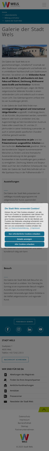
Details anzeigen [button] (24, 239)
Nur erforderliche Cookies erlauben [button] (24, 234)
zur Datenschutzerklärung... (19, 228)
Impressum (35, 228)
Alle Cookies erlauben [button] (24, 244)
